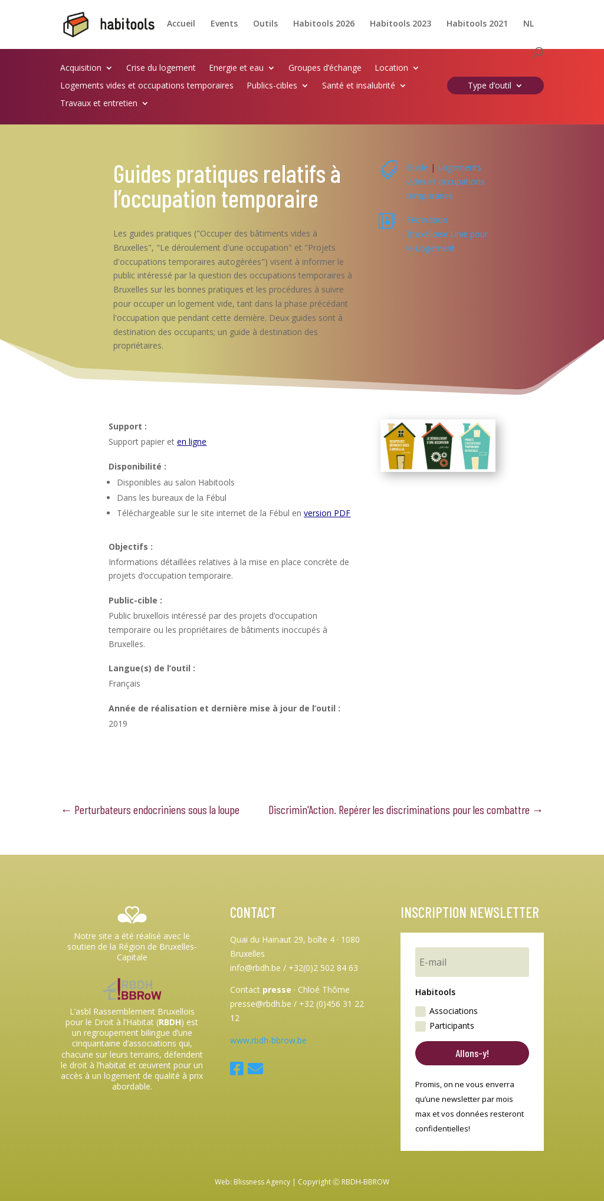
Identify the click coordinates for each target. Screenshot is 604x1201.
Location (391, 68)
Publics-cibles (272, 86)
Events (224, 24)
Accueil (181, 24)
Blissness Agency (262, 1182)
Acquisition (80, 68)
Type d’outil (489, 86)
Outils (265, 24)
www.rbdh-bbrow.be (268, 1040)
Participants (444, 1026)
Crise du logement (161, 68)
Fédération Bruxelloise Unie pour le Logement (447, 234)
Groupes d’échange (325, 68)
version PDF (327, 513)
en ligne (191, 441)
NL (528, 24)
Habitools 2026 (323, 24)
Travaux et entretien (98, 104)
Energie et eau (236, 68)
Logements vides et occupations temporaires (147, 86)
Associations (446, 1011)
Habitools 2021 (477, 24)
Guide (417, 167)
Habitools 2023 (400, 24)
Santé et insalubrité (358, 86)
